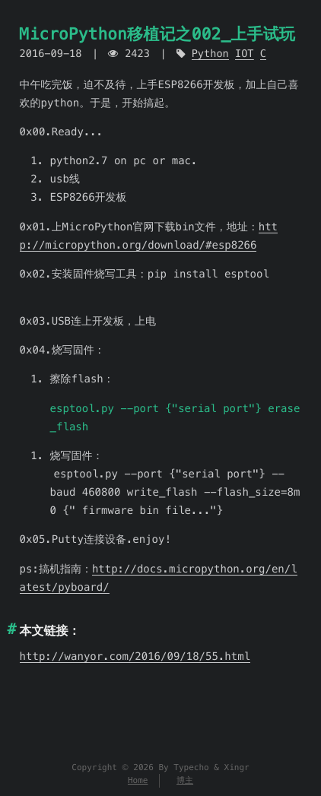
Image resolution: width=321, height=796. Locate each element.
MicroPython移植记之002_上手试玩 (157, 34)
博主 (184, 780)
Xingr (236, 768)
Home (138, 780)
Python (210, 53)
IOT (244, 53)
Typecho (190, 768)
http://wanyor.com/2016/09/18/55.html (135, 656)
